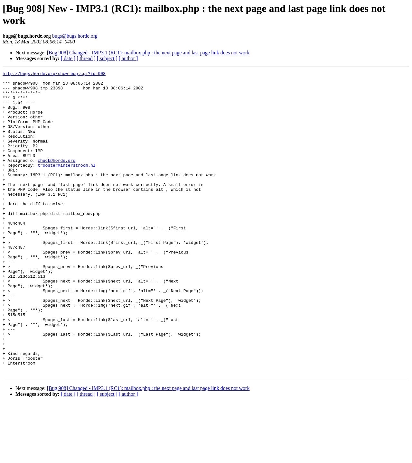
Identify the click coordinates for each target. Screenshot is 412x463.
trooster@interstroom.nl (66, 184)
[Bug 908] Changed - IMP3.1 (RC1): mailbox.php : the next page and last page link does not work (148, 52)
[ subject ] (107, 58)
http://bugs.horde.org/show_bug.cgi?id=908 (54, 74)
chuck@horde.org (56, 178)
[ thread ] (86, 58)
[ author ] (128, 58)
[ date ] (68, 58)
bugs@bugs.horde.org (75, 36)
